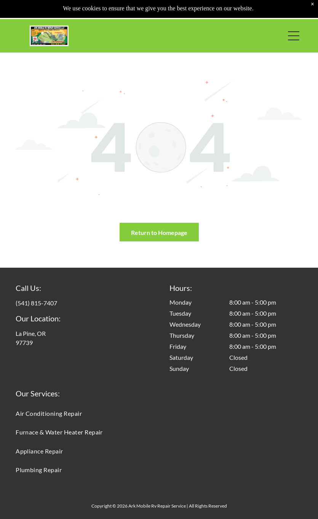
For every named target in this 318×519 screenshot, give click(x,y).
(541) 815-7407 (36, 303)
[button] (293, 36)
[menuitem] (159, 413)
